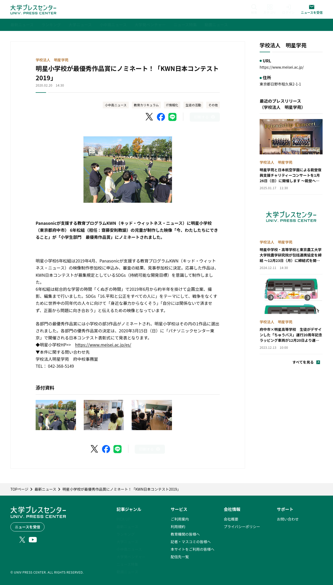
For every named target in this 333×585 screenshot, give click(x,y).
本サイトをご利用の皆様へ (192, 549)
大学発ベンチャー (131, 556)
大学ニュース (127, 541)
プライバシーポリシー (242, 526)
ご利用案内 (180, 519)
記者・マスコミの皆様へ (191, 541)
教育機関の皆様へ (185, 534)
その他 (213, 105)
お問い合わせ (288, 519)
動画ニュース (127, 571)
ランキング (126, 534)
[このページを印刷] (205, 117)
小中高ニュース (115, 105)
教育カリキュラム (146, 105)
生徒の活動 (193, 105)
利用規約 (178, 526)
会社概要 (231, 519)
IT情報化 (172, 105)
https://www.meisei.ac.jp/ (282, 67)
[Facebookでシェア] (161, 117)
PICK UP (123, 519)
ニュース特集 (127, 564)
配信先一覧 (180, 556)
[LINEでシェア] (172, 117)
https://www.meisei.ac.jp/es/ (103, 344)
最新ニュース (127, 526)
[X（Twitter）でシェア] (149, 117)
